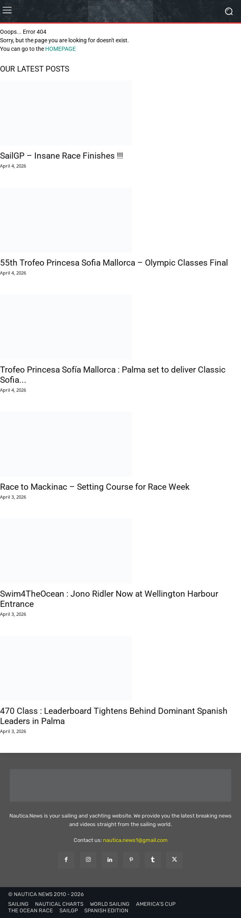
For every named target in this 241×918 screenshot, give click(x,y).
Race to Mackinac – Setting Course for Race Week (95, 487)
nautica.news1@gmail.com (135, 840)
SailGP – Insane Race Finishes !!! (61, 156)
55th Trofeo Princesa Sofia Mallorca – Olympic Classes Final (114, 263)
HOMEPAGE (60, 49)
